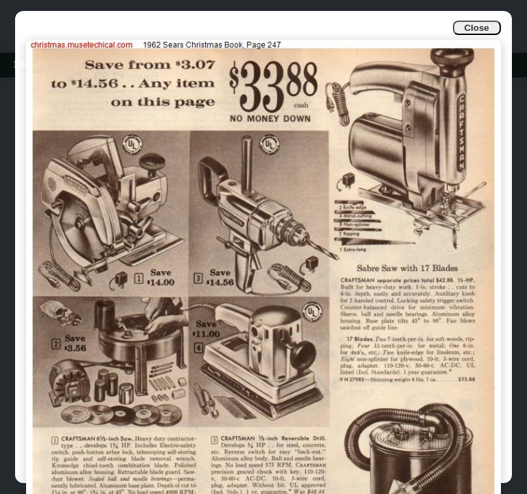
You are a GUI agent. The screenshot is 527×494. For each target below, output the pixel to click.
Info (22, 65)
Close (476, 28)
